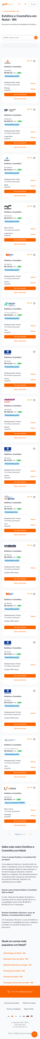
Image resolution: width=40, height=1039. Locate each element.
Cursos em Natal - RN (10, 11)
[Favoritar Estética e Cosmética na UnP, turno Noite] (34, 109)
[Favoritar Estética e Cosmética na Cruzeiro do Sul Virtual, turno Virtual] (34, 739)
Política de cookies (29, 1003)
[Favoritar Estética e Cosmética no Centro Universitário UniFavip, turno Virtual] (34, 400)
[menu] (25, 4)
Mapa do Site (28, 1009)
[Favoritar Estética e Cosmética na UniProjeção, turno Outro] (34, 545)
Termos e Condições (14, 1009)
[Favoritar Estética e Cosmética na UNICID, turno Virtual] (34, 303)
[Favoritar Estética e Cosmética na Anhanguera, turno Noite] (34, 61)
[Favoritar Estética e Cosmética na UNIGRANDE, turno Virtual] (34, 497)
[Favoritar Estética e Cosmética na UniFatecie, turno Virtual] (34, 787)
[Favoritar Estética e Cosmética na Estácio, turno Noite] (34, 158)
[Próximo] (30, 834)
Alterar (33, 83)
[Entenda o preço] (17, 313)
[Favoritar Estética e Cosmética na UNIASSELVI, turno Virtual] (34, 206)
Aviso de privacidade (11, 1003)
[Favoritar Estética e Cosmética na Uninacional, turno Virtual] (34, 352)
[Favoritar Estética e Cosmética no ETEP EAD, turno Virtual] (34, 255)
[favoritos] (19, 4)
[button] (34, 1034)
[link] (10, 62)
